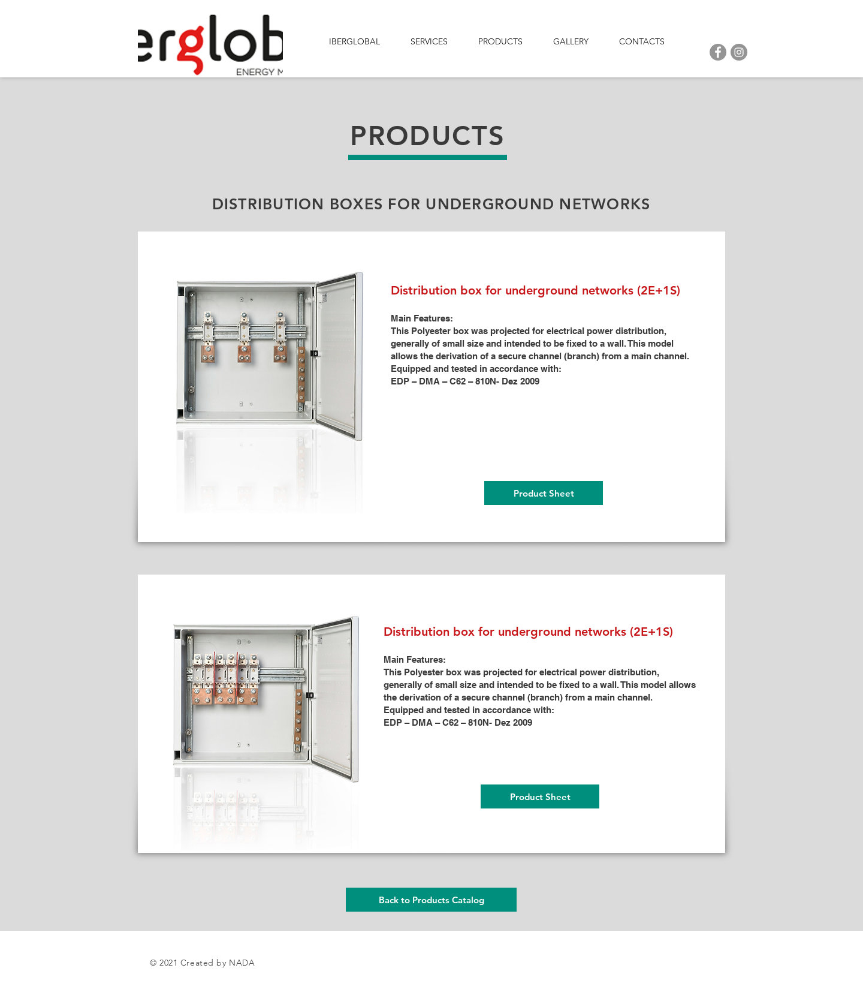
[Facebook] (718, 52)
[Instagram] (739, 52)
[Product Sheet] (543, 493)
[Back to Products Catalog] (431, 900)
